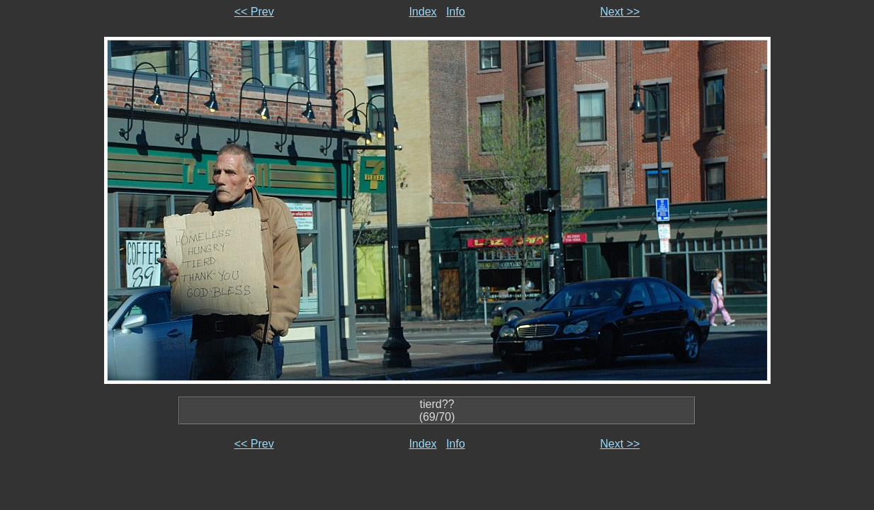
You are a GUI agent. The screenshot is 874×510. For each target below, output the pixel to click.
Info (455, 12)
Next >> (620, 12)
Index (422, 12)
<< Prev (254, 12)
